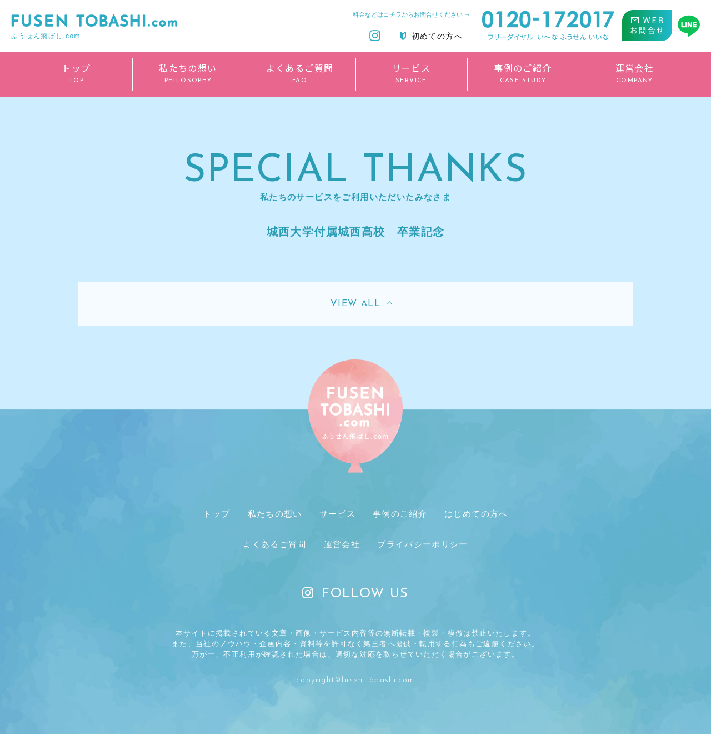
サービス (336, 513)
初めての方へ (431, 36)
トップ (216, 513)
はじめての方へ (475, 513)
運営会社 (341, 544)
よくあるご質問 (274, 544)
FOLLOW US (355, 595)
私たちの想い (274, 513)
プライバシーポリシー (422, 544)
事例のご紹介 (398, 513)
